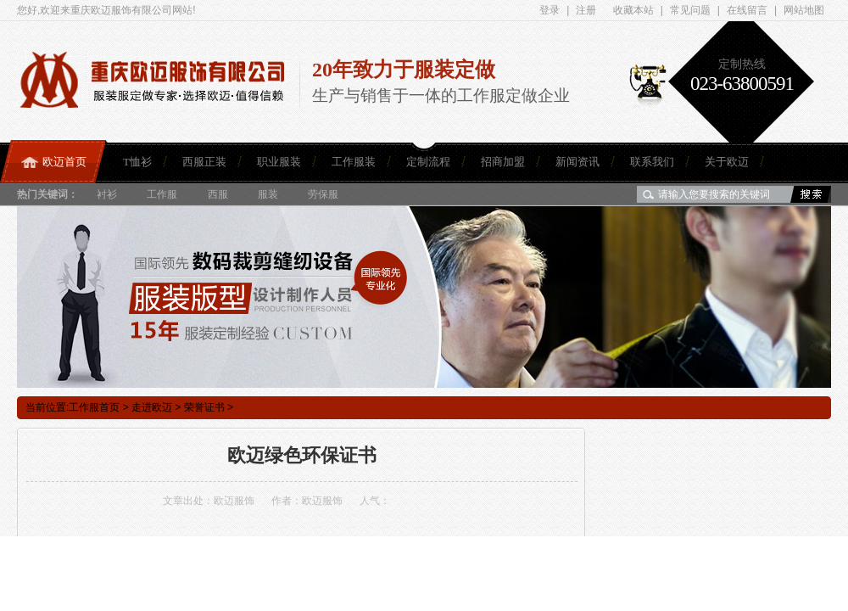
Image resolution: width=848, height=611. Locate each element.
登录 (549, 10)
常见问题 (690, 10)
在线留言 (747, 10)
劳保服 (323, 194)
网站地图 (804, 10)
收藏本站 (633, 10)
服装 (268, 194)
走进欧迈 (151, 407)
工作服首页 (94, 407)
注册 (586, 10)
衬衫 (107, 194)
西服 (218, 194)
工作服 (162, 194)
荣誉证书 (204, 407)
